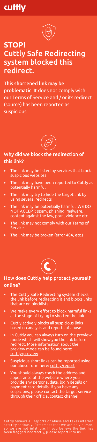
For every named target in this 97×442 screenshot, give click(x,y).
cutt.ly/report (62, 365)
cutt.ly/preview (24, 353)
